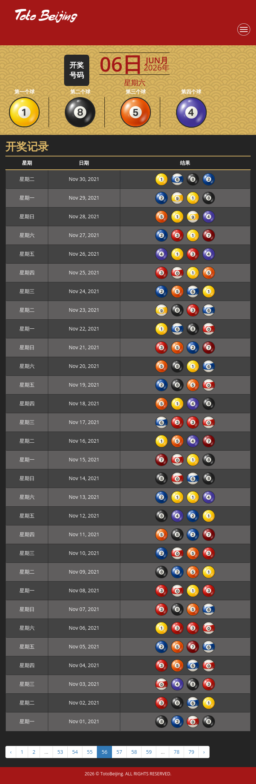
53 (60, 751)
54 (75, 751)
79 (191, 751)
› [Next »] (204, 751)
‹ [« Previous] (11, 751)
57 (119, 751)
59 (149, 751)
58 (134, 751)
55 (90, 751)
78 (176, 751)
